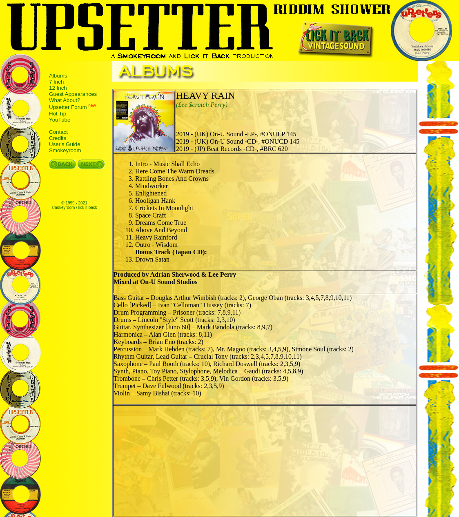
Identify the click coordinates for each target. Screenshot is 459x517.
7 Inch (56, 82)
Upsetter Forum (68, 107)
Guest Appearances (73, 94)
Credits (57, 138)
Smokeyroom (65, 150)
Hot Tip (57, 114)
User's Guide (64, 144)
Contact (58, 132)
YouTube (59, 120)
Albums (58, 76)
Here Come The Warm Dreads (174, 171)
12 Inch (58, 88)
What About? (64, 100)
